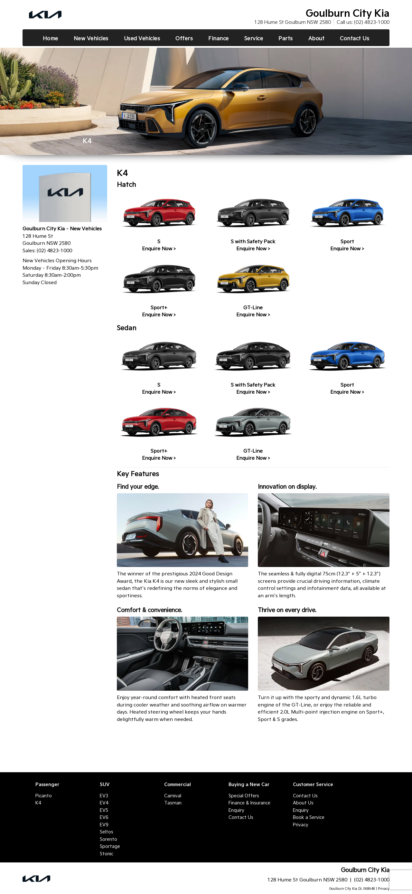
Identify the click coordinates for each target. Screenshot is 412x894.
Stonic (106, 854)
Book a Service (308, 817)
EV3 (104, 796)
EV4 (104, 803)
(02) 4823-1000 (371, 22)
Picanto (43, 796)
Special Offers (244, 796)
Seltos (106, 832)
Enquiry (236, 810)
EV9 (104, 825)
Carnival (172, 796)
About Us (303, 803)
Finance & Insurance (249, 803)
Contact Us (241, 817)
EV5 (104, 810)
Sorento (108, 839)
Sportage (110, 846)
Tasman (173, 803)
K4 (38, 803)
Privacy (300, 825)
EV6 (104, 817)
